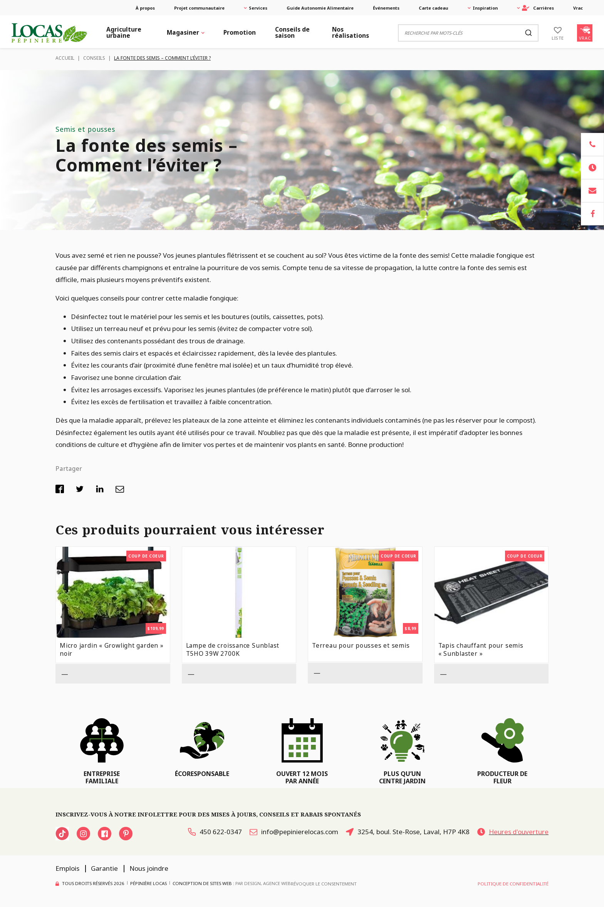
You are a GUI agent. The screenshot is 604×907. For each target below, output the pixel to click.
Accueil (64, 58)
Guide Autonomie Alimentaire (320, 8)
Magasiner (183, 32)
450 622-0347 (215, 831)
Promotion (239, 32)
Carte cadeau (433, 8)
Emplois (67, 868)
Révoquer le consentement (324, 884)
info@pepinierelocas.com (294, 831)
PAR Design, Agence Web (263, 883)
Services (258, 8)
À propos (145, 8)
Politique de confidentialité (513, 884)
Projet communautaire (199, 8)
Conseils (94, 58)
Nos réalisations (350, 32)
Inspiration (485, 8)
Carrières (538, 8)
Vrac (578, 8)
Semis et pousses (85, 129)
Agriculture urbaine (123, 32)
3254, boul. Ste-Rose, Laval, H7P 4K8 (408, 831)
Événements (386, 8)
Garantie (104, 868)
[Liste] (557, 32)
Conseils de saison (292, 32)
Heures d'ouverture (513, 831)
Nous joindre (148, 868)
